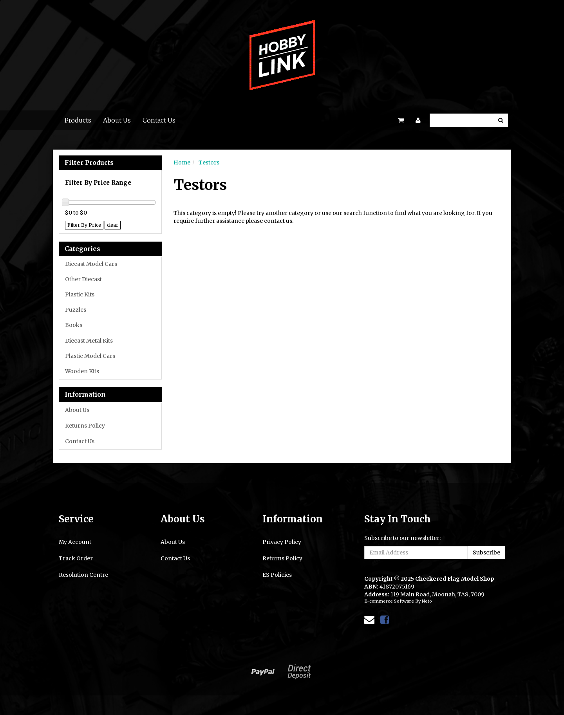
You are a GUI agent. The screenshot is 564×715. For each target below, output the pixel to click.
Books (73, 325)
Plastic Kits (79, 294)
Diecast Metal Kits (89, 340)
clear (112, 225)
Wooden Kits (82, 371)
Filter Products (89, 162)
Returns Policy (85, 425)
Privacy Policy (281, 541)
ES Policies (277, 574)
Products (78, 120)
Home (182, 162)
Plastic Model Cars (90, 355)
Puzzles (75, 309)
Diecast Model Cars (91, 263)
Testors (209, 162)
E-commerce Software (389, 601)
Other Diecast (83, 279)
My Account (75, 541)
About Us (117, 120)
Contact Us (159, 120)
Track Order (76, 558)
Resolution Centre (83, 574)
